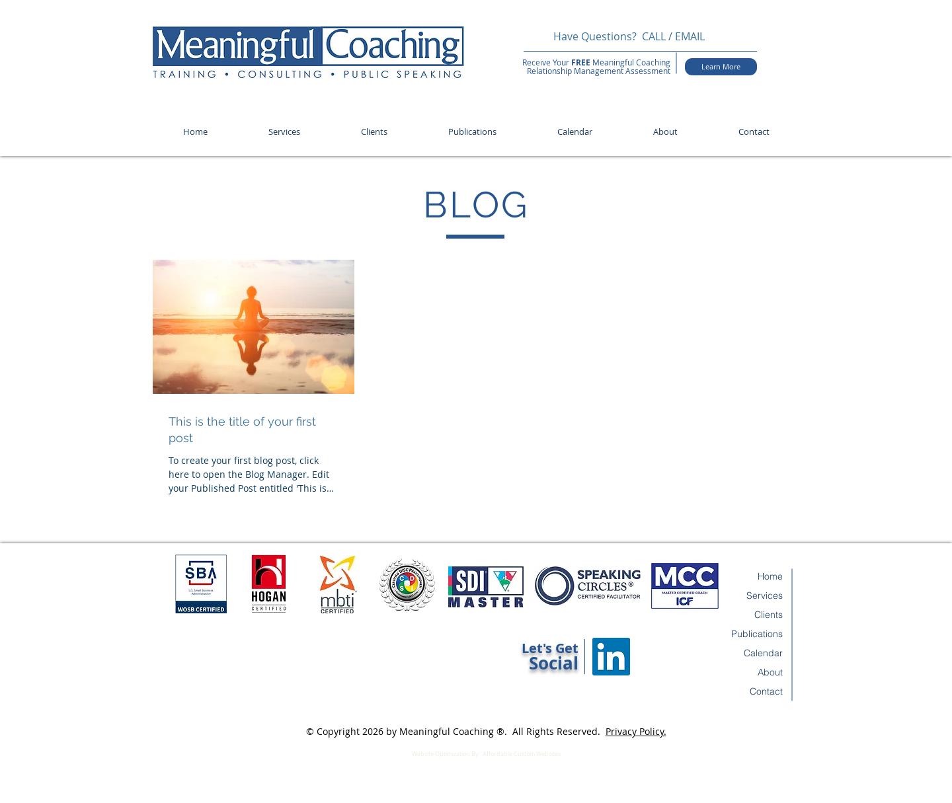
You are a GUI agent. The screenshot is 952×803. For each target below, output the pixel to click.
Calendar (763, 653)
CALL (654, 36)
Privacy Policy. (636, 731)
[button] (284, 131)
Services (764, 595)
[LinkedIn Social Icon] (611, 656)
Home (770, 576)
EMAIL (691, 36)
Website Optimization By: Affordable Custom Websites (486, 754)
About (770, 672)
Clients (768, 615)
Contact (766, 691)
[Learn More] (721, 66)
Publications (757, 634)
